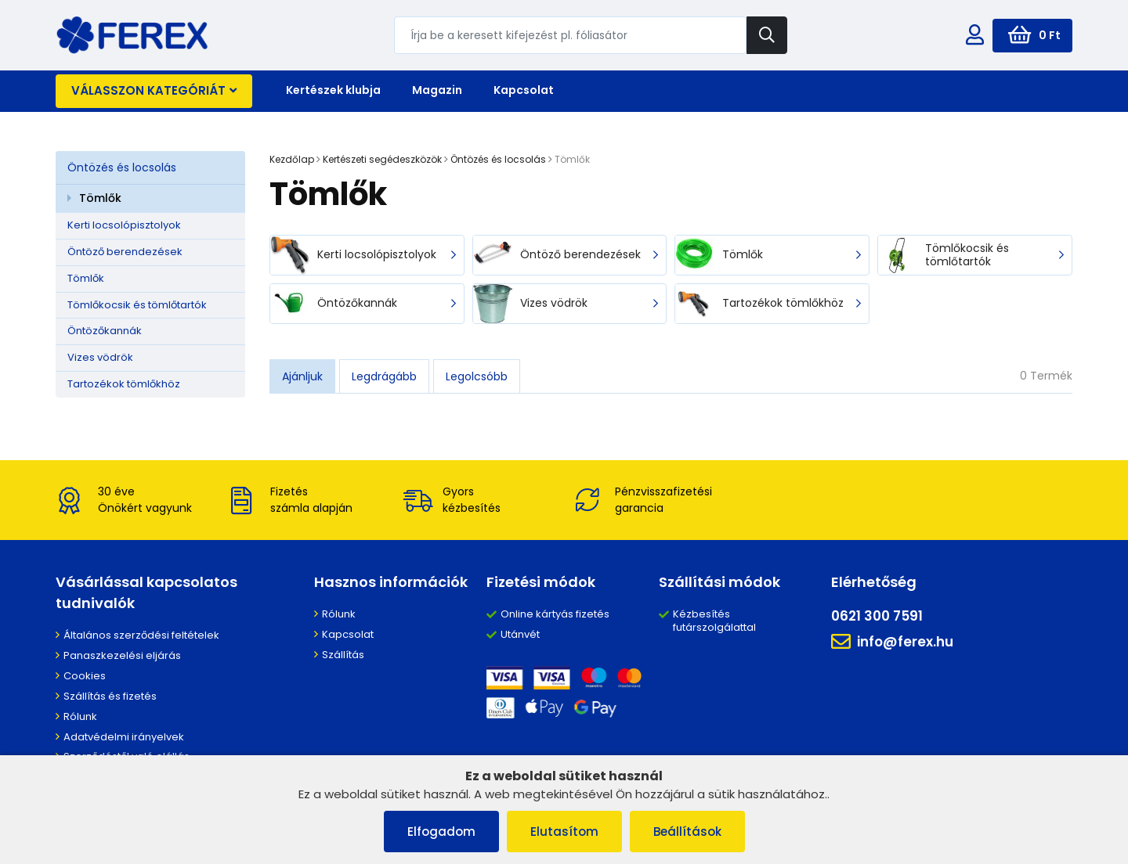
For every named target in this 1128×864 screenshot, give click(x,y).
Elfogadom (441, 831)
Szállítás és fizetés (110, 696)
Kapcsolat (524, 90)
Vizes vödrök (100, 357)
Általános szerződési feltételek (141, 635)
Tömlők (100, 198)
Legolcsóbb (477, 376)
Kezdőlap (291, 159)
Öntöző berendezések (125, 251)
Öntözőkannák (104, 330)
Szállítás (343, 654)
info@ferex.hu (892, 641)
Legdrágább (384, 376)
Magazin (437, 90)
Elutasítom (564, 831)
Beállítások (687, 831)
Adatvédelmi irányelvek (123, 736)
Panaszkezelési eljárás (122, 655)
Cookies (84, 675)
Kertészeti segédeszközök (382, 159)
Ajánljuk (302, 376)
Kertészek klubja (333, 90)
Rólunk (80, 716)
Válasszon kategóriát (154, 90)
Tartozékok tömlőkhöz (123, 383)
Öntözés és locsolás (121, 167)
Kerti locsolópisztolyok (124, 225)
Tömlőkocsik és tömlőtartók (137, 304)
